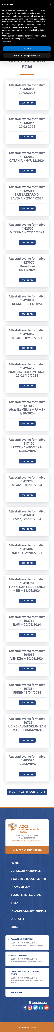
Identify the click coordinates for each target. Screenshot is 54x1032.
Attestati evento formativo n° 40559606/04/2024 (27, 794)
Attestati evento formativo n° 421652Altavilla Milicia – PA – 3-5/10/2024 (27, 441)
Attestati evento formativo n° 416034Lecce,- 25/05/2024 (27, 548)
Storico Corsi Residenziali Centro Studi (27, 981)
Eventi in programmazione (24, 978)
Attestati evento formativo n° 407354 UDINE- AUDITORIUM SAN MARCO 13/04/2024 (27, 758)
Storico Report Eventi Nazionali (27, 945)
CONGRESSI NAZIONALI (22, 939)
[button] (50, 4)
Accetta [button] (27, 48)
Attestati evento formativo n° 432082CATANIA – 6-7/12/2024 (27, 190)
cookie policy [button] (39, 19)
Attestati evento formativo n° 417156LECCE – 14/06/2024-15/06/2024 (27, 479)
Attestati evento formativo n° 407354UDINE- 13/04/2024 (27, 722)
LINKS (14, 927)
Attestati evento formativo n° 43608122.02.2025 (27, 122)
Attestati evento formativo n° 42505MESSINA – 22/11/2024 (27, 262)
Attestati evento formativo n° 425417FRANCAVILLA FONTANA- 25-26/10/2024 (27, 403)
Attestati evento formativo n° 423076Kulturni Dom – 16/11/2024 (27, 297)
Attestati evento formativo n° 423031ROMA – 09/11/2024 (27, 333)
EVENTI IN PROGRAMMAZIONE (24, 943)
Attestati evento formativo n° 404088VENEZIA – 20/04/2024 (27, 688)
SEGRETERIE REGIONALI (26, 894)
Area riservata (39, 1002)
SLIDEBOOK (16, 992)
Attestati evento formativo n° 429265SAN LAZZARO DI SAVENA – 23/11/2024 (27, 226)
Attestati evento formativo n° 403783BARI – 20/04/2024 (27, 654)
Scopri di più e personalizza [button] (27, 55)
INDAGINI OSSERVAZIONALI (28, 911)
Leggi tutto (27, 136)
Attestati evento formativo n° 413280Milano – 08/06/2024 (27, 515)
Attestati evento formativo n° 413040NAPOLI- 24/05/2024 (27, 582)
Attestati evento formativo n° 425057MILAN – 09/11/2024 (27, 367)
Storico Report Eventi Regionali (27, 961)
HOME (15, 862)
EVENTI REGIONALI (20, 955)
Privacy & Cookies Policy (27, 1027)
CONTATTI (17, 919)
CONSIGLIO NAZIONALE (26, 870)
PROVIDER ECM (20, 886)
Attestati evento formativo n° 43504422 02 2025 (27, 156)
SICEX (14, 903)
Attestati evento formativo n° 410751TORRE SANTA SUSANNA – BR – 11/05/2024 (27, 618)
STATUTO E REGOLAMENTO (28, 879)
